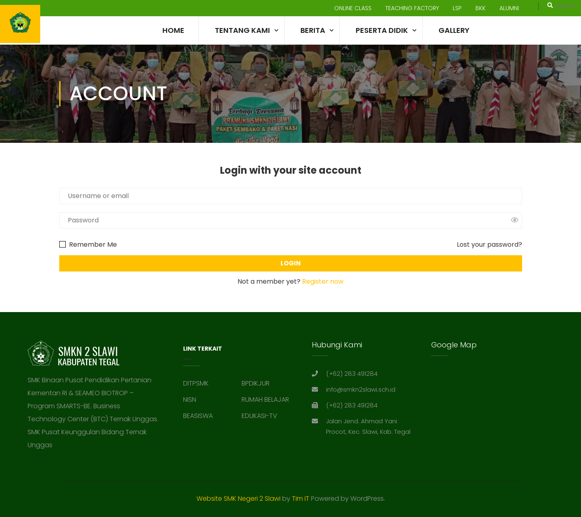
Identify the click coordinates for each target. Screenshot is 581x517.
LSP (457, 8)
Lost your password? (489, 244)
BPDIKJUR (256, 428)
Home (173, 30)
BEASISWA (198, 460)
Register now (322, 281)
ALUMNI (509, 8)
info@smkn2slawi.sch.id (360, 434)
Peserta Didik (382, 30)
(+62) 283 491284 (352, 418)
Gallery (453, 30)
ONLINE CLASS (352, 8)
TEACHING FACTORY (412, 8)
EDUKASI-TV (259, 460)
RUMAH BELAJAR (265, 444)
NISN (189, 444)
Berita (312, 30)
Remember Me (88, 244)
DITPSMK (196, 428)
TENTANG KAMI (242, 30)
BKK (480, 8)
